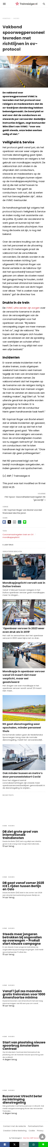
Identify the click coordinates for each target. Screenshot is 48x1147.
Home (5, 826)
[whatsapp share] (19, 522)
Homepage (6, 18)
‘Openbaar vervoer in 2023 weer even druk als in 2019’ (23, 630)
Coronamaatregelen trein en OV (18, 534)
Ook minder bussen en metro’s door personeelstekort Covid (22, 774)
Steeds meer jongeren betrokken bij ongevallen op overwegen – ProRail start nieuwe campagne (22, 939)
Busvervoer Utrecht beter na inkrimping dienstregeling (22, 1099)
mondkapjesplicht (11, 537)
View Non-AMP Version (31, 1138)
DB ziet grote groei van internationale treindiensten (20, 834)
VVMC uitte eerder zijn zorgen (23, 307)
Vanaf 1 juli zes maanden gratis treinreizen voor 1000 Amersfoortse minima (24, 994)
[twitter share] (9, 522)
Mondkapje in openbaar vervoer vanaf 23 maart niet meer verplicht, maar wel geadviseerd (24, 677)
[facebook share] (4, 522)
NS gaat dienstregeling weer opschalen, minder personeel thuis (22, 727)
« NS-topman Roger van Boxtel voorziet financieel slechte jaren (22, 511)
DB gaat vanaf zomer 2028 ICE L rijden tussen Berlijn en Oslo (23, 886)
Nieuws (16, 18)
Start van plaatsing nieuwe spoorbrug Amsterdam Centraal (24, 1045)
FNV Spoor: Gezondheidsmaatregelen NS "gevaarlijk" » (25, 498)
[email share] (14, 522)
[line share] (24, 522)
